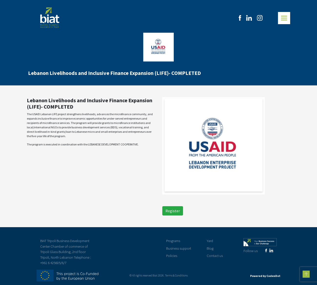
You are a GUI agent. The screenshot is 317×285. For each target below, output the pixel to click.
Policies (171, 255)
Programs (173, 240)
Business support (178, 248)
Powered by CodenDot (265, 276)
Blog (210, 248)
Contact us (215, 255)
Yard (210, 240)
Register (172, 210)
